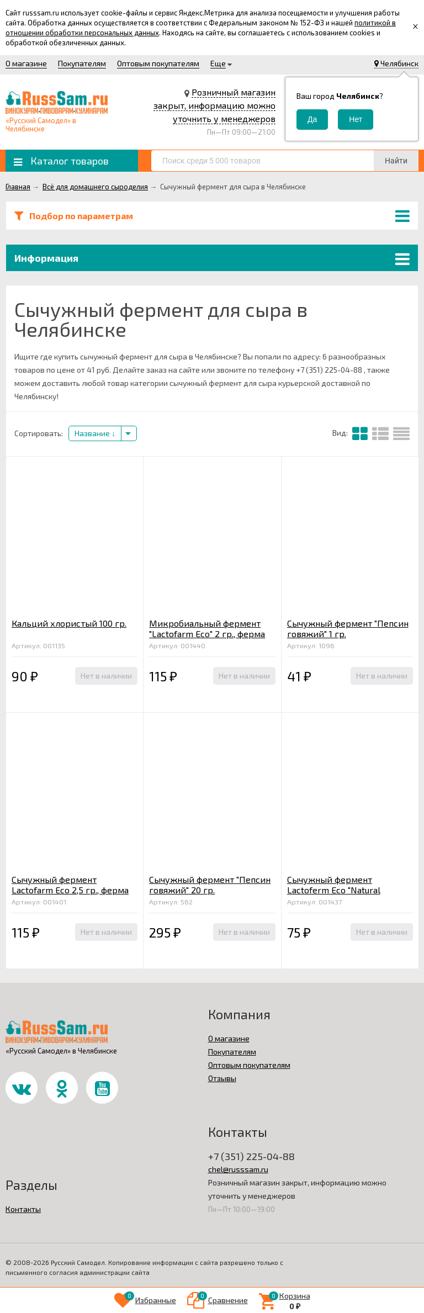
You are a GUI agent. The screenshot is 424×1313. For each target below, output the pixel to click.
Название (95, 433)
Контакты (23, 1209)
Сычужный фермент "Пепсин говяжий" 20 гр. (210, 884)
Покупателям (82, 63)
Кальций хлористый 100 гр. (69, 623)
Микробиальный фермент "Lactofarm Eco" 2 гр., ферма (207, 628)
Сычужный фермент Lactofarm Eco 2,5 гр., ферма (70, 884)
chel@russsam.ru (238, 1169)
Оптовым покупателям (158, 63)
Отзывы (222, 1078)
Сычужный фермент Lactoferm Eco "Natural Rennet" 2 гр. (333, 890)
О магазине (26, 63)
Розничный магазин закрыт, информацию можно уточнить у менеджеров (214, 105)
